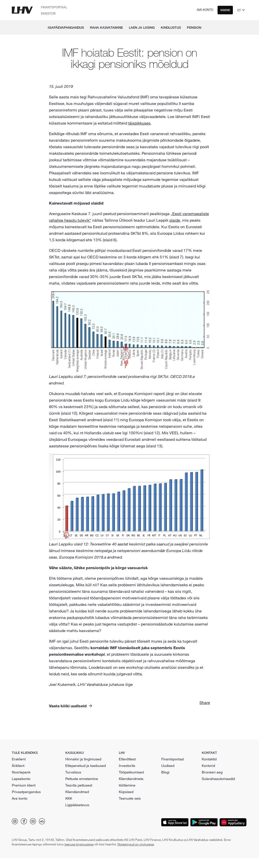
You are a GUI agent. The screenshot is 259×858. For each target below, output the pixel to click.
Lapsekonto (21, 778)
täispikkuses (139, 123)
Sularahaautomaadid (218, 778)
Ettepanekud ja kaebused (85, 765)
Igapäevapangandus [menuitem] (66, 27)
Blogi (165, 772)
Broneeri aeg (212, 772)
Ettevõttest (127, 759)
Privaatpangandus (26, 792)
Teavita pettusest (78, 785)
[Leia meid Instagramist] (15, 821)
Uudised (167, 765)
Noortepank (21, 772)
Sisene (225, 10)
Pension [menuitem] (194, 27)
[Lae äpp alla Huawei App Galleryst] (233, 822)
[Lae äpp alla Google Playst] (204, 822)
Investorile (127, 765)
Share (204, 702)
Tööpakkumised (131, 772)
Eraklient (19, 759)
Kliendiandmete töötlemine (131, 782)
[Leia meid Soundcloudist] (42, 821)
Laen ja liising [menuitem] (142, 27)
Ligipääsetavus (77, 805)
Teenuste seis (130, 798)
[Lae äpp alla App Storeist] (174, 822)
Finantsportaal (54, 7)
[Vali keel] (241, 10)
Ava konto (205, 10)
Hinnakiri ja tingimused (83, 759)
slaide (174, 220)
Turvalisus (73, 772)
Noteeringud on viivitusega (136, 844)
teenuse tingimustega (79, 844)
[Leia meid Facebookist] (24, 821)
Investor (48, 13)
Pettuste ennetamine (81, 778)
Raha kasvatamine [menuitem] (106, 27)
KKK (68, 798)
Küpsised (126, 792)
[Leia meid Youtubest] (33, 821)
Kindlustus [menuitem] (171, 27)
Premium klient (23, 785)
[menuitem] (209, 27)
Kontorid (208, 765)
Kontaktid (209, 759)
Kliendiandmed (77, 792)
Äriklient (18, 765)
